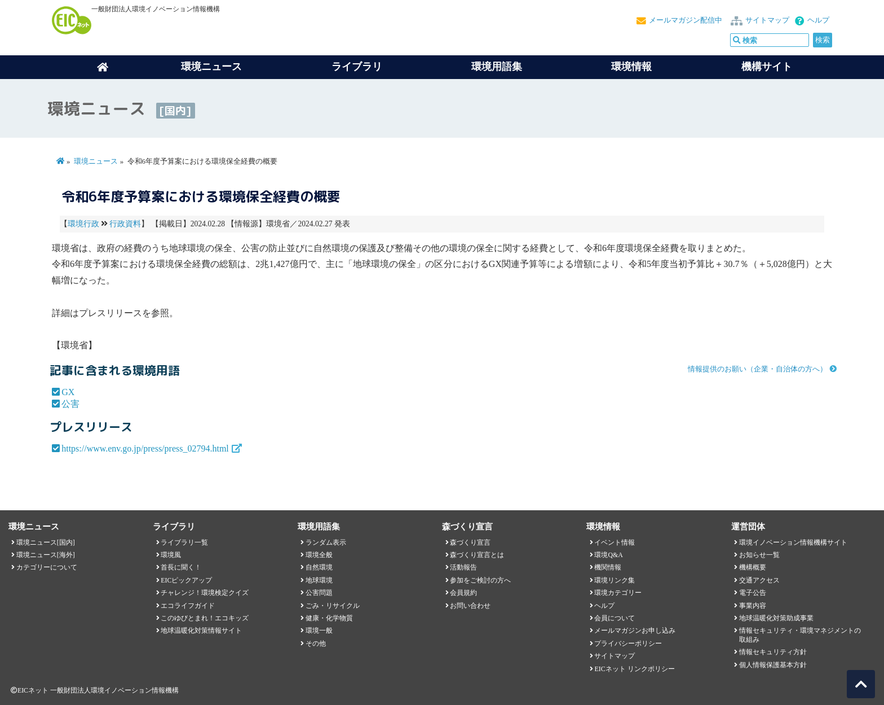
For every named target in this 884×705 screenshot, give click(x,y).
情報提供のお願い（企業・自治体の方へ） (757, 369)
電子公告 (752, 593)
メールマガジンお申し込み (634, 630)
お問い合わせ (470, 606)
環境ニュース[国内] (45, 542)
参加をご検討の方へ (480, 580)
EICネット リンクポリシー (634, 669)
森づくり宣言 (470, 542)
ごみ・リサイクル (333, 606)
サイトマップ (767, 20)
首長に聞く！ (181, 567)
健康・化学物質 (329, 618)
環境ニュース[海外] (45, 555)
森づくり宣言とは (477, 555)
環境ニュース (96, 161)
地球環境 (319, 580)
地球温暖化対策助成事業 (776, 618)
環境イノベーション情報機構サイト (793, 542)
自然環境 (319, 567)
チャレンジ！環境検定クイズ (205, 593)
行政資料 (125, 224)
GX (67, 392)
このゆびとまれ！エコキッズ (205, 618)
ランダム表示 (326, 542)
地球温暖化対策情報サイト (201, 630)
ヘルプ (818, 20)
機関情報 (607, 567)
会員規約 (463, 593)
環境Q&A (608, 555)
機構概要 (752, 567)
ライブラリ (357, 66)
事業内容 (752, 606)
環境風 (171, 555)
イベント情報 (614, 542)
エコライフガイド (188, 606)
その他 (316, 643)
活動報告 (463, 567)
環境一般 (319, 630)
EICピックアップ (186, 580)
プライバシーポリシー (628, 643)
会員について (614, 618)
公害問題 (319, 593)
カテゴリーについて (46, 567)
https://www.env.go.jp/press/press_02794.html (145, 448)
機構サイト (766, 66)
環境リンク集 (614, 580)
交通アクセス (759, 580)
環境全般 (319, 555)
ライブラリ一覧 (184, 542)
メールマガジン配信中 (685, 20)
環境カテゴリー (618, 593)
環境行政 (83, 224)
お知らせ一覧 (759, 555)
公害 (70, 404)
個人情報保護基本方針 (773, 665)
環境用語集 (496, 66)
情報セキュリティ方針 (773, 652)
